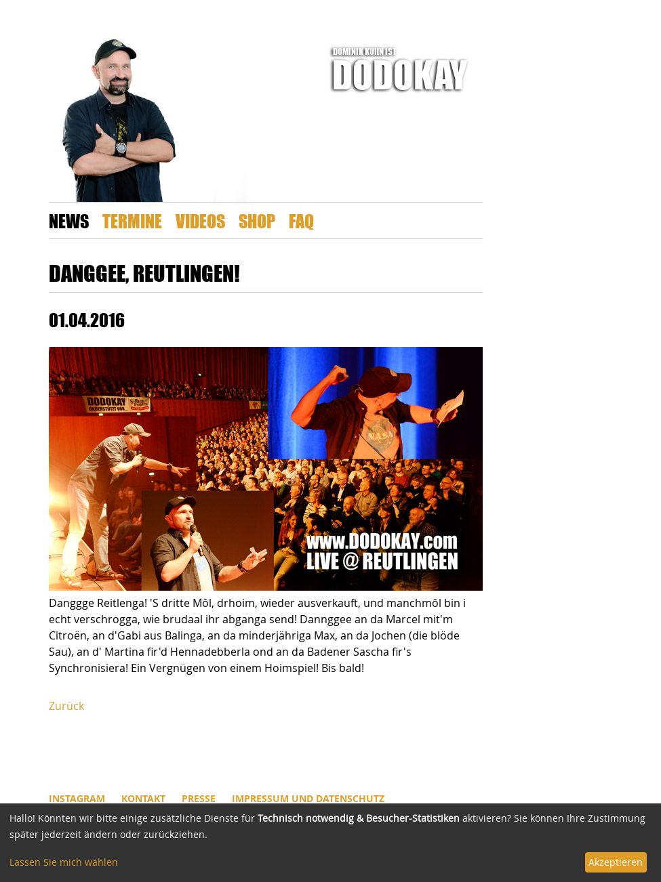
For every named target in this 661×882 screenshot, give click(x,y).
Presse (199, 798)
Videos (200, 220)
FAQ (301, 220)
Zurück (66, 705)
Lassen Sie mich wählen (63, 862)
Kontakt (143, 798)
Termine (132, 220)
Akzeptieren (615, 862)
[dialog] (330, 842)
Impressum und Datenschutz (308, 798)
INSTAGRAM (77, 798)
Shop (257, 220)
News (69, 220)
